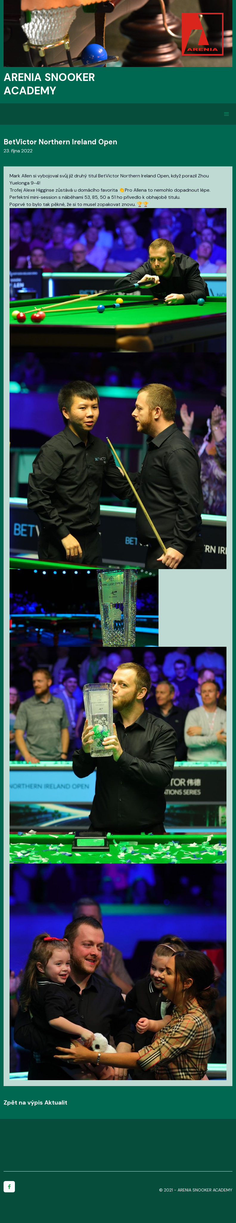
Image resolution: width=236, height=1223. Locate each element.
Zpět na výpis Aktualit (35, 1102)
